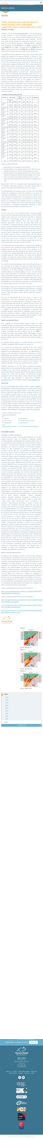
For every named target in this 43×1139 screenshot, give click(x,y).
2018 (6, 719)
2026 (6, 697)
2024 (6, 703)
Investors (34, 1071)
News (6, 694)
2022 (6, 708)
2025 (6, 700)
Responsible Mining (24, 1071)
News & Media (13, 1073)
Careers (20, 1073)
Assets (15, 1071)
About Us (9, 1071)
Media (6, 722)
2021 (6, 711)
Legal (32, 1073)
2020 (6, 713)
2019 (6, 716)
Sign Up (33, 1042)
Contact (26, 1073)
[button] (41, 2)
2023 (6, 705)
